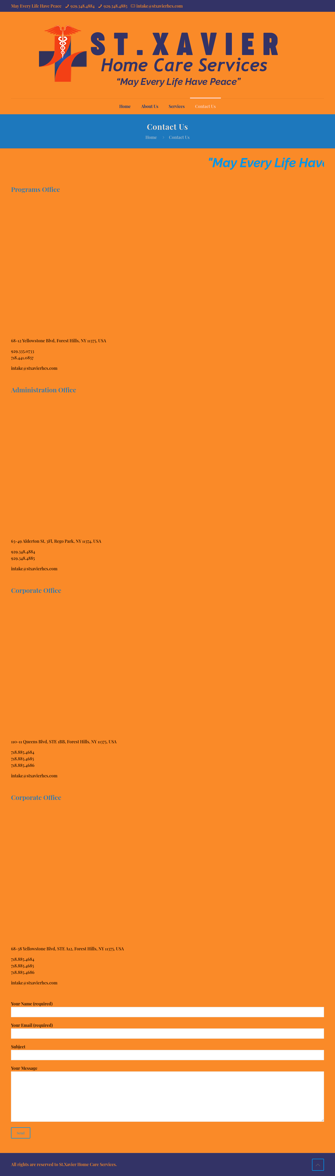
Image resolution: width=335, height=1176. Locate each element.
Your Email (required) (167, 1030)
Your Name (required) (167, 1009)
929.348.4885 (115, 6)
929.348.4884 (82, 6)
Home (151, 137)
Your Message (167, 1093)
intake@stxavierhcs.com (159, 6)
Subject (167, 1052)
